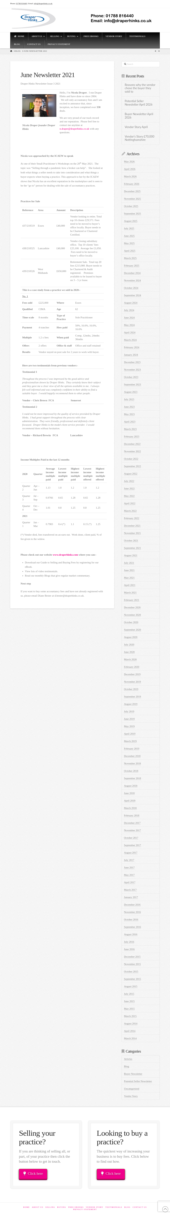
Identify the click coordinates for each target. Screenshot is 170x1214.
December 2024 (132, 273)
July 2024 (129, 310)
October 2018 (131, 771)
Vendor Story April (136, 127)
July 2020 (129, 644)
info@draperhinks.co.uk (43, 3)
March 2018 (130, 808)
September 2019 (132, 696)
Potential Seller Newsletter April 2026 (138, 103)
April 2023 (129, 421)
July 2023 (129, 399)
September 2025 (132, 213)
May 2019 (129, 726)
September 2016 (132, 927)
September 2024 (132, 295)
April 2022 (129, 503)
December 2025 (132, 191)
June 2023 (129, 406)
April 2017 (129, 882)
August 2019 (130, 704)
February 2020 (131, 666)
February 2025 (131, 265)
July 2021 (129, 562)
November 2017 (132, 830)
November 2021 (132, 533)
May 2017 (129, 875)
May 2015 (129, 1008)
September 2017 (132, 845)
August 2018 (130, 785)
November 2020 (132, 614)
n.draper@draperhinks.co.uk (74, 128)
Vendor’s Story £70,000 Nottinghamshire (139, 138)
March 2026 (130, 176)
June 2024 (129, 317)
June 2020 (129, 652)
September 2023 (132, 384)
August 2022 (130, 473)
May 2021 (129, 577)
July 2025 (129, 228)
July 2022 (129, 481)
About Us (37, 1207)
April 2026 (129, 169)
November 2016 (132, 912)
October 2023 (131, 377)
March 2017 (130, 889)
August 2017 (130, 852)
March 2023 (130, 429)
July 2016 (129, 941)
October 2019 (131, 689)
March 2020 (130, 659)
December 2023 (132, 362)
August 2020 (130, 637)
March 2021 (130, 592)
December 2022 (132, 444)
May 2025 (129, 243)
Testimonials (113, 1207)
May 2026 (129, 161)
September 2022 (132, 466)
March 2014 (130, 1038)
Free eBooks (76, 1207)
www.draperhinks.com (65, 554)
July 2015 (129, 993)
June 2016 (129, 949)
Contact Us (140, 1207)
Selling (50, 1207)
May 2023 (129, 414)
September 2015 (132, 979)
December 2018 (132, 756)
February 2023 (131, 436)
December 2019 (132, 674)
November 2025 (132, 198)
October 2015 (131, 971)
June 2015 (129, 1001)
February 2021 (131, 600)
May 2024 (129, 325)
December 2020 (132, 607)
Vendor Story (131, 1096)
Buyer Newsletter (133, 1073)
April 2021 (129, 585)
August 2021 (130, 555)
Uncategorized (131, 1088)
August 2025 (130, 221)
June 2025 (129, 236)
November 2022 (132, 451)
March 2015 (130, 1016)
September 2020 (132, 629)
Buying (61, 1207)
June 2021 (129, 570)
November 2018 (132, 763)
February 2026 (131, 183)
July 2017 (129, 860)
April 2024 (129, 332)
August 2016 (130, 934)
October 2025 (131, 206)
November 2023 (132, 369)
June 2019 (129, 719)
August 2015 (130, 986)
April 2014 (129, 1031)
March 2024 (130, 340)
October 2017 (131, 837)
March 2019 (130, 741)
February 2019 (131, 748)
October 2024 (131, 288)
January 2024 (131, 354)
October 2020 (131, 622)
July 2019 (129, 711)
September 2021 (132, 548)
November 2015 (132, 964)
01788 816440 (21, 3)
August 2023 (130, 392)
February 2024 (131, 347)
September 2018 (132, 778)
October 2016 (131, 919)
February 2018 (131, 815)
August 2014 (130, 1023)
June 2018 (129, 793)
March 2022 (130, 510)
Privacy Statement (85, 1209)
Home (26, 1207)
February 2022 (131, 518)
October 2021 (131, 540)
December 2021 (132, 525)
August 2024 (130, 302)
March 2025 (130, 258)
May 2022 (129, 496)
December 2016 (132, 904)
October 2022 (131, 458)
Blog (126, 1066)
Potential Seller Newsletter (138, 1081)
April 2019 (129, 733)
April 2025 (129, 250)
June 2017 (129, 867)
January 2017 (131, 897)
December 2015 (132, 956)
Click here (33, 1173)
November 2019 (132, 681)
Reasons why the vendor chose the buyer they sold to (140, 88)
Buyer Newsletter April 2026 (139, 116)
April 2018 (129, 800)
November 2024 (132, 280)
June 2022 (129, 488)
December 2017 (132, 823)
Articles (128, 1059)
